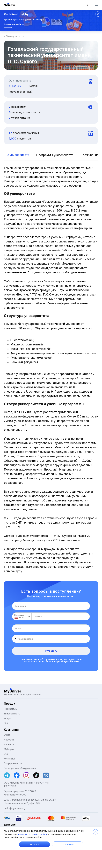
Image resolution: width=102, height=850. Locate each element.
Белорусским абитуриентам (20, 768)
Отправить (51, 650)
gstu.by (15, 86)
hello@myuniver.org (14, 808)
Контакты (9, 758)
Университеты (15, 36)
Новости (9, 739)
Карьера (9, 744)
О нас (7, 734)
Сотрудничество (13, 763)
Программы (10, 708)
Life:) (6, 753)
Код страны (19, 615)
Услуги (7, 718)
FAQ (6, 723)
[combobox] (51, 639)
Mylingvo (9, 749)
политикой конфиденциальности (58, 661)
